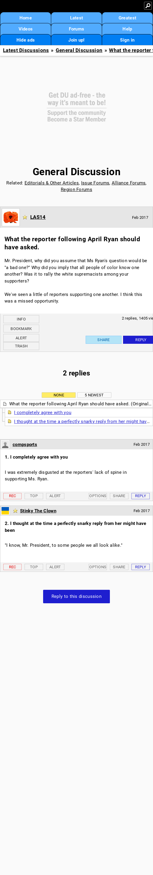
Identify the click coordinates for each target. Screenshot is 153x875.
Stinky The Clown (38, 511)
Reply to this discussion (76, 596)
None (59, 395)
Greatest (127, 18)
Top (34, 496)
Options (97, 496)
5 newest (94, 395)
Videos (26, 29)
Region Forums (76, 189)
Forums (76, 29)
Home (25, 18)
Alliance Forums (129, 183)
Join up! (76, 40)
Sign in (127, 40)
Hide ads (25, 40)
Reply (140, 496)
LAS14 (38, 217)
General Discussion (79, 50)
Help (127, 29)
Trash (21, 346)
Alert (21, 338)
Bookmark (21, 328)
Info (21, 319)
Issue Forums (95, 183)
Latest (76, 18)
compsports (25, 444)
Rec (12, 496)
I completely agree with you (42, 412)
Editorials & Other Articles (52, 183)
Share (103, 340)
